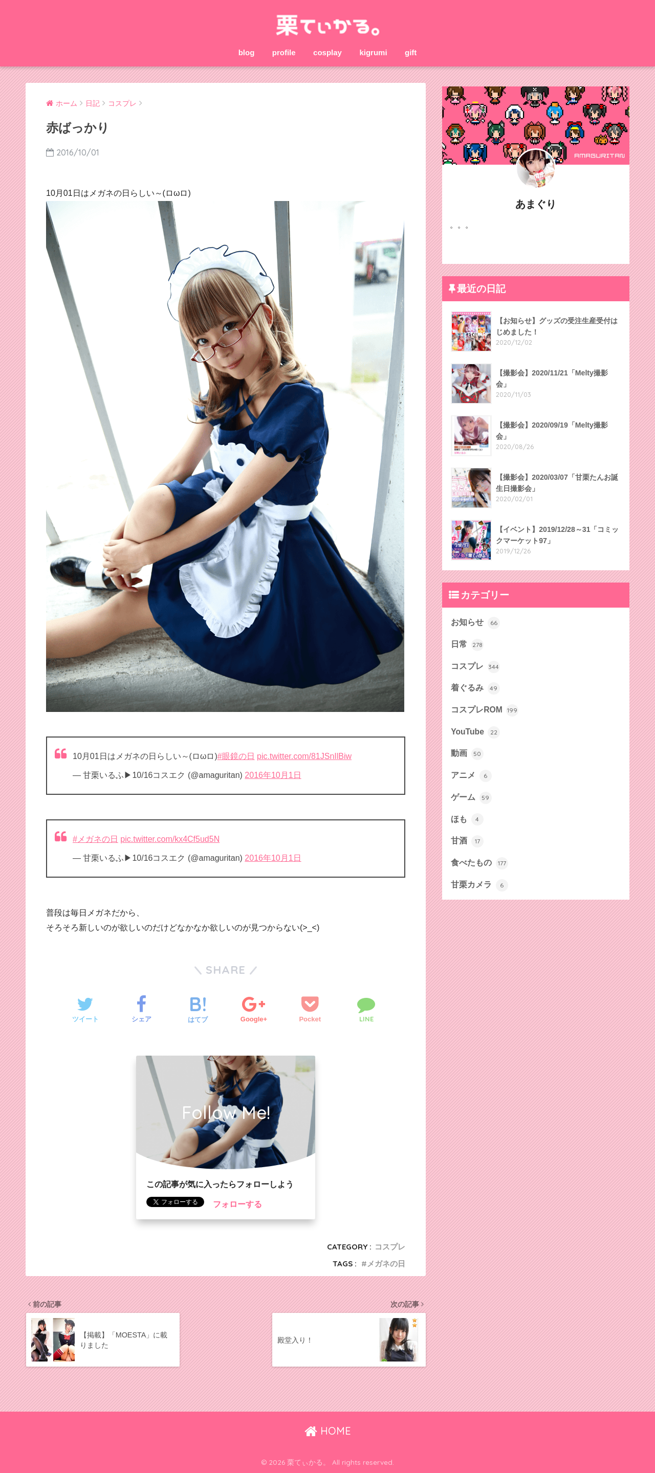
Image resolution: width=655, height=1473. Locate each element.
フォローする (237, 1204)
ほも (467, 819)
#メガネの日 (95, 839)
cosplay (327, 52)
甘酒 (467, 841)
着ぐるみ (475, 688)
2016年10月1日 (273, 775)
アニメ (471, 776)
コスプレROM (484, 710)
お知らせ (475, 623)
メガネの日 (386, 1263)
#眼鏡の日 (236, 756)
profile (284, 52)
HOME (327, 1430)
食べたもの (479, 863)
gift (411, 52)
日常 (467, 645)
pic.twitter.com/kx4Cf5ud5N (170, 839)
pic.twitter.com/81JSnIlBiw (304, 756)
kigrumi (373, 52)
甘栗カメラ (479, 885)
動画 (467, 754)
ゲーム (471, 798)
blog (246, 52)
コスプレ (390, 1247)
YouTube (475, 732)
